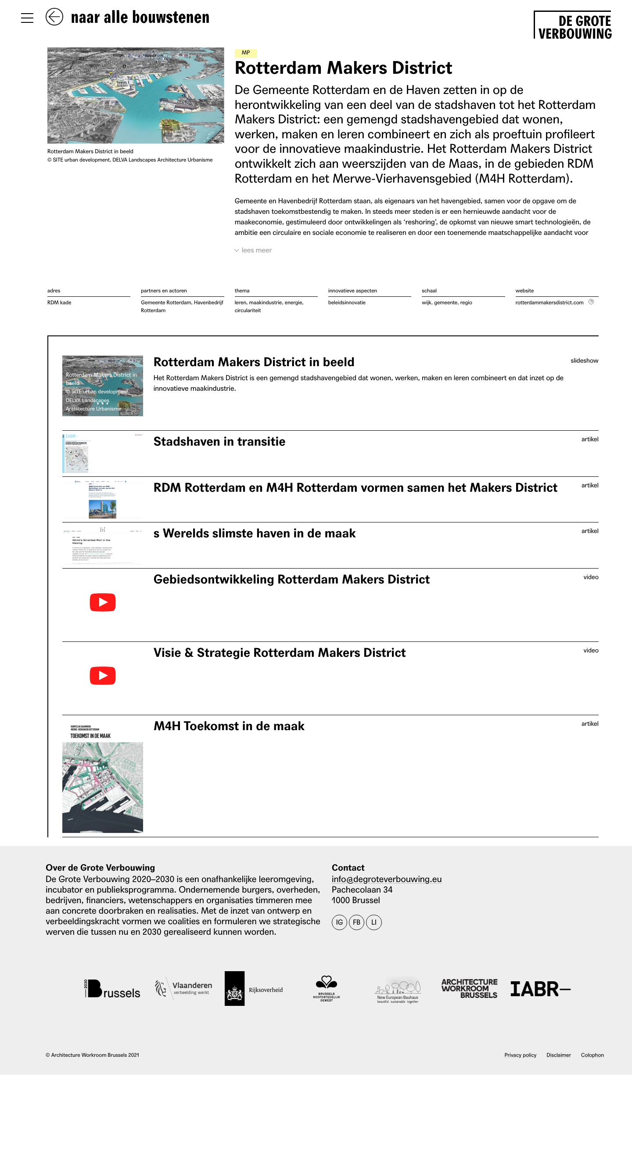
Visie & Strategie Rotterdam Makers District (280, 652)
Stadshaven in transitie (220, 441)
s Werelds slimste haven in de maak (255, 533)
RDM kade (59, 302)
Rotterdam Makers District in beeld (254, 362)
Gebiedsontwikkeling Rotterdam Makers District (292, 579)
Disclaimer (559, 1055)
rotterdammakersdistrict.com (550, 302)
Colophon (592, 1055)
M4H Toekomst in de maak (229, 726)
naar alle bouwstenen (128, 17)
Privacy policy (521, 1055)
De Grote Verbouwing (575, 26)
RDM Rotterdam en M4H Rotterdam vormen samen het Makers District (356, 487)
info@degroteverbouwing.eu (387, 878)
